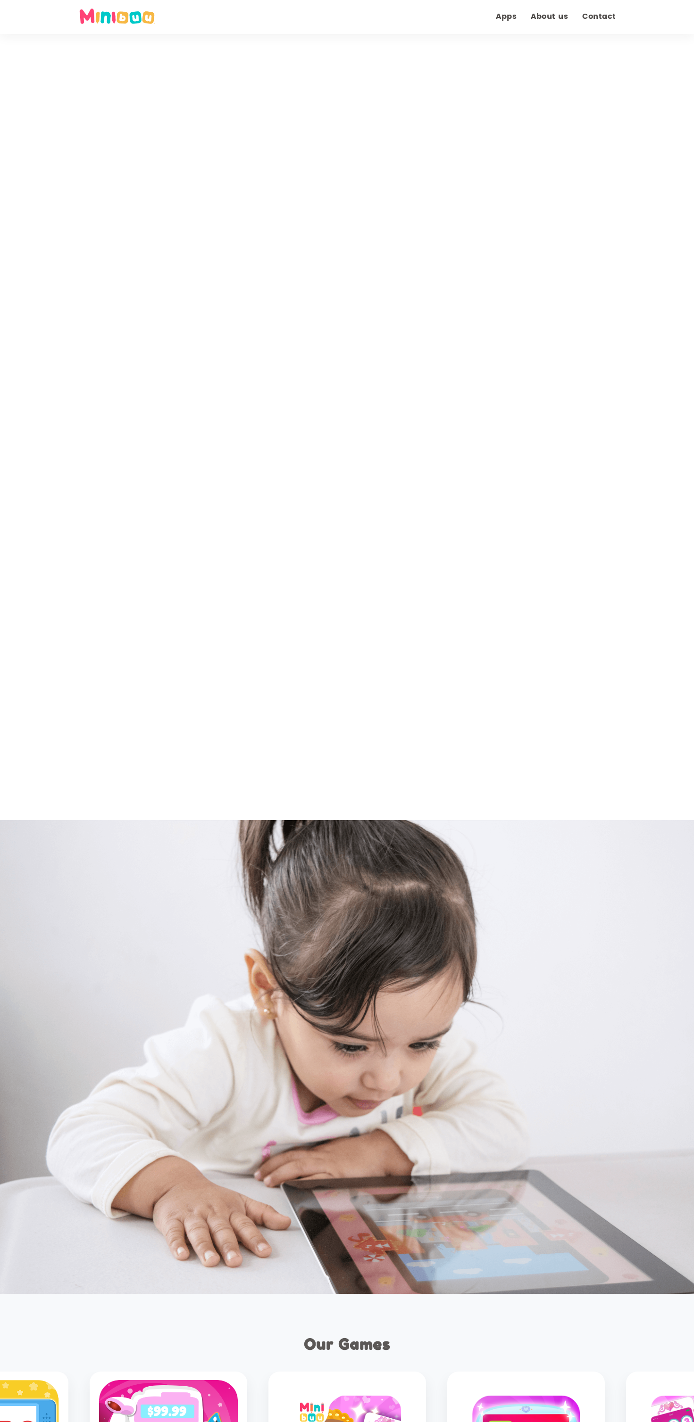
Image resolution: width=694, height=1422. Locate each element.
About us (549, 16)
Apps (506, 16)
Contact (599, 16)
